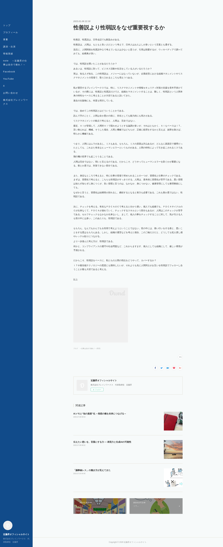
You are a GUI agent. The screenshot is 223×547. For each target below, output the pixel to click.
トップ (7, 25)
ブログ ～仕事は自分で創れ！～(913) (86, 348)
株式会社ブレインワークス (15, 102)
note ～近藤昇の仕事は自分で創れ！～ (15, 62)
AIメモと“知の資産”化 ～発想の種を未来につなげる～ (99, 413)
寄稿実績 (8, 53)
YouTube (8, 79)
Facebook (9, 71)
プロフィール (10, 32)
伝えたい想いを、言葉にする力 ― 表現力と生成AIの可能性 (102, 442)
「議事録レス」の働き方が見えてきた (91, 470)
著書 (5, 39)
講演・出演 (9, 46)
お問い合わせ (10, 93)
